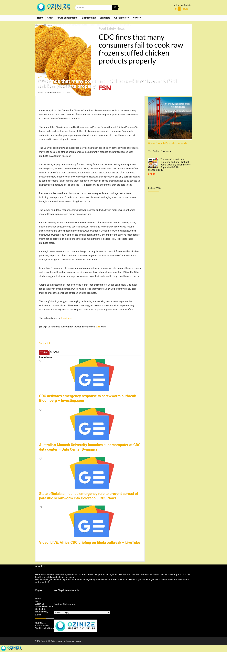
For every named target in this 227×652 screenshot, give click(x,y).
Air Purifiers (120, 17)
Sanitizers (105, 17)
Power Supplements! (67, 17)
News (136, 17)
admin (40, 92)
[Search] (115, 7)
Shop (50, 17)
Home (40, 17)
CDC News (47, 25)
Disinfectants (89, 17)
